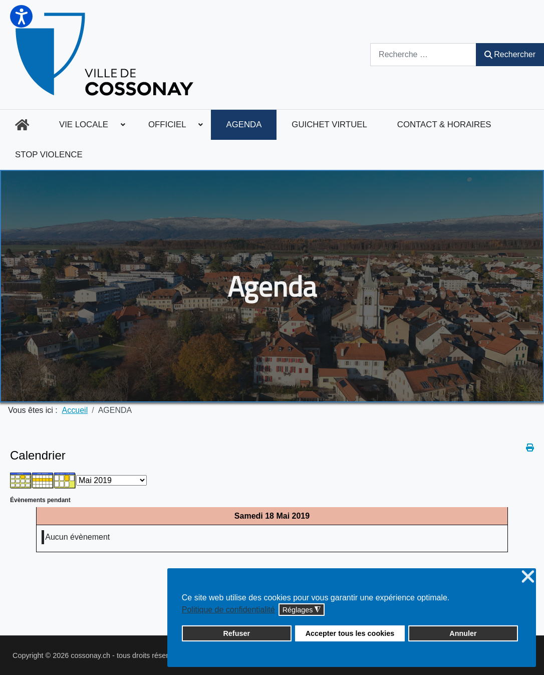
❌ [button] (528, 577)
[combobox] (423, 54)
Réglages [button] (302, 610)
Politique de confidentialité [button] (228, 609)
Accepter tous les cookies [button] (350, 633)
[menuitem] (22, 125)
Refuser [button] (236, 633)
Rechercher (509, 54)
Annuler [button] (462, 633)
